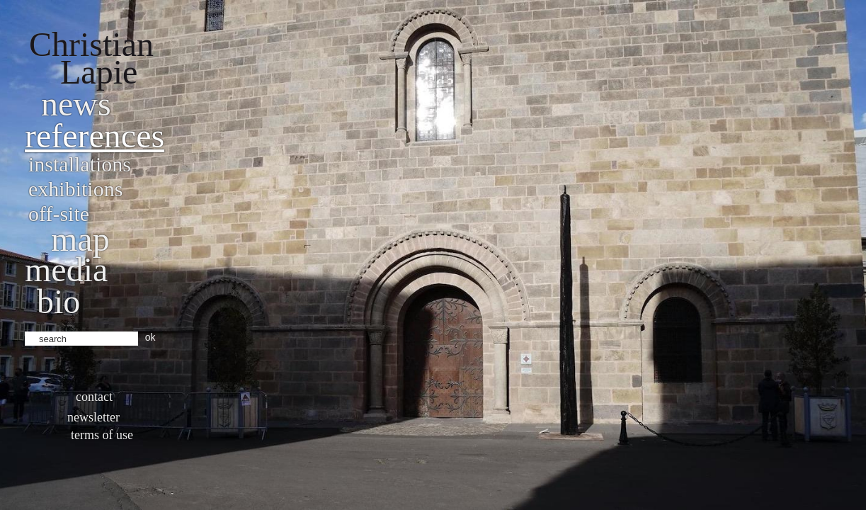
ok (150, 337)
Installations (79, 164)
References (94, 135)
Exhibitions (75, 188)
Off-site (58, 213)
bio (58, 301)
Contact (94, 397)
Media (66, 269)
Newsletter (93, 417)
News (76, 104)
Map (80, 239)
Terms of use (102, 435)
